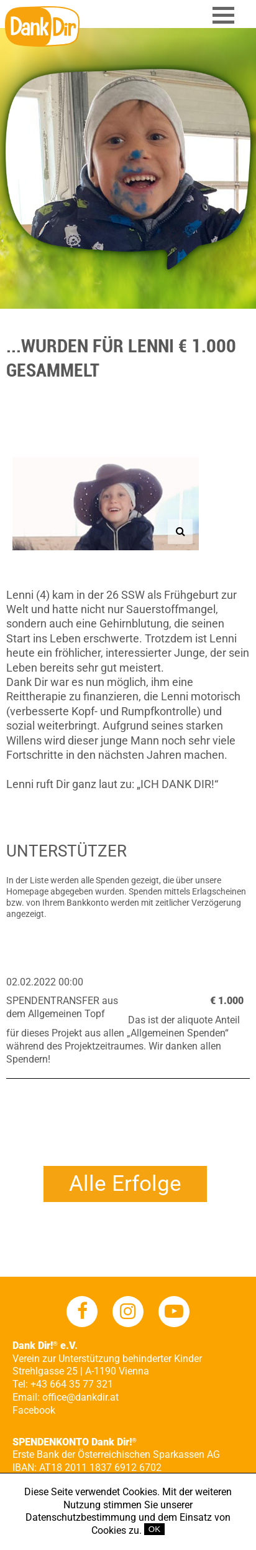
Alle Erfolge (125, 1183)
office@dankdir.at (80, 1397)
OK (154, 1529)
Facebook (33, 1410)
